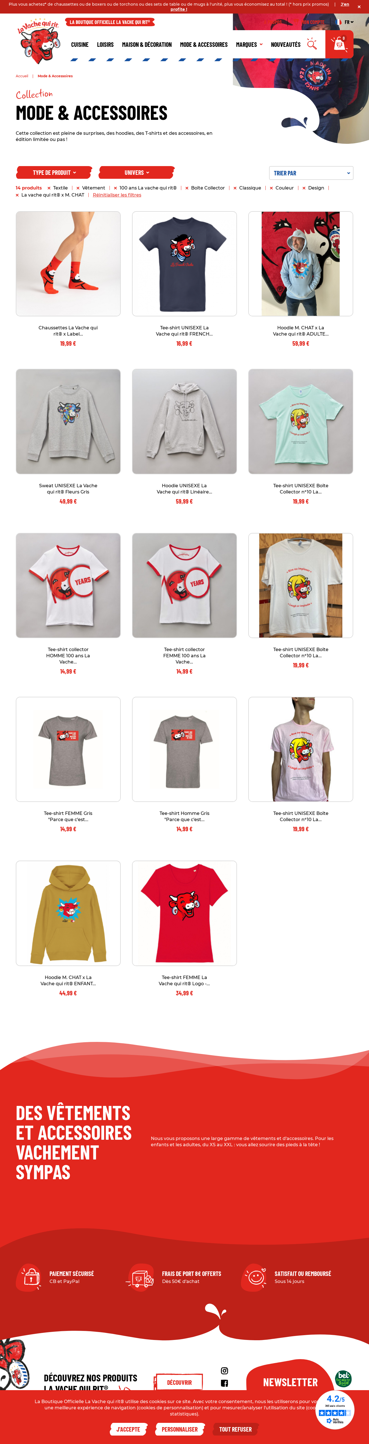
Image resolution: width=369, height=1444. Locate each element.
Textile (60, 188)
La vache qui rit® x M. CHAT (52, 195)
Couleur (285, 188)
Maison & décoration (147, 44)
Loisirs (105, 44)
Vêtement (93, 188)
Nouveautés (286, 44)
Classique (250, 188)
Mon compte (309, 22)
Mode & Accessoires (204, 44)
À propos (273, 22)
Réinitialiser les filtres (117, 195)
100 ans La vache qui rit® (148, 188)
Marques (249, 44)
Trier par (312, 173)
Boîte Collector (208, 188)
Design (316, 188)
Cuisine (80, 44)
